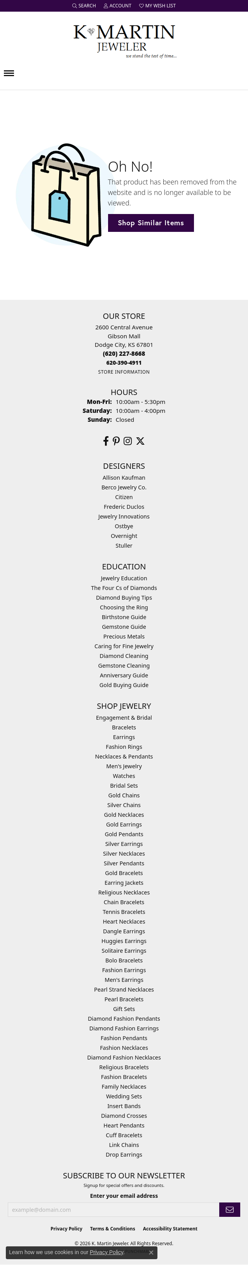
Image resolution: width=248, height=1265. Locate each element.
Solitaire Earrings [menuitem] (124, 950)
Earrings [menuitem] (124, 737)
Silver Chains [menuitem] (124, 805)
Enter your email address (124, 1195)
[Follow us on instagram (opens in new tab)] (128, 441)
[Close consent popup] (151, 1252)
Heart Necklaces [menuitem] (124, 921)
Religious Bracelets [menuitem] (123, 1067)
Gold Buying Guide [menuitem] (124, 685)
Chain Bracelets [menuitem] (124, 902)
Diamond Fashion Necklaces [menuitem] (124, 1057)
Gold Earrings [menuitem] (124, 824)
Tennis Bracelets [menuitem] (124, 911)
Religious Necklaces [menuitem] (124, 892)
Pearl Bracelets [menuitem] (124, 999)
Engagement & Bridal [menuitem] (124, 717)
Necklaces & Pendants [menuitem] (124, 756)
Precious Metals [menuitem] (124, 636)
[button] (84, 6)
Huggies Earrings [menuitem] (124, 941)
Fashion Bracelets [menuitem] (124, 1077)
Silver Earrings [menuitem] (124, 843)
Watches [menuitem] (124, 776)
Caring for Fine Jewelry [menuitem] (124, 646)
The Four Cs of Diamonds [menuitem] (124, 588)
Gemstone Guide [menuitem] (124, 626)
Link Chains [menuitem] (124, 1144)
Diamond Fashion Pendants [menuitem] (124, 1018)
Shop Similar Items (151, 222)
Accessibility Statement (170, 1228)
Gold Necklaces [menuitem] (124, 814)
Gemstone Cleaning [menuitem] (124, 665)
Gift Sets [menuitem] (124, 1009)
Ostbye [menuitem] (124, 526)
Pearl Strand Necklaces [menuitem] (124, 989)
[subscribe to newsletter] (229, 1209)
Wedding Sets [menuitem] (124, 1096)
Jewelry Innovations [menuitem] (124, 516)
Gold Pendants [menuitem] (124, 834)
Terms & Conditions (112, 1228)
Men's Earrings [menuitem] (124, 979)
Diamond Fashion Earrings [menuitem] (124, 1028)
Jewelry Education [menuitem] (124, 578)
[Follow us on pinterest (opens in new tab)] (116, 441)
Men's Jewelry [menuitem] (124, 766)
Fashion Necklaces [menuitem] (124, 1047)
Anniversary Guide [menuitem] (124, 675)
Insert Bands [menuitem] (124, 1106)
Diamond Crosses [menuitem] (124, 1115)
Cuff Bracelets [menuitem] (124, 1135)
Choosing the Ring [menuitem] (124, 607)
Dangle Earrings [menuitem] (124, 931)
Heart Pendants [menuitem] (123, 1125)
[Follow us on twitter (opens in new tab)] (140, 441)
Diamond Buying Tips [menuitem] (124, 597)
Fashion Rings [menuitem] (124, 746)
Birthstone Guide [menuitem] (124, 617)
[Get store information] (124, 372)
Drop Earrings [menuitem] (124, 1154)
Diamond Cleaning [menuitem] (124, 655)
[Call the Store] (124, 353)
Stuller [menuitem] (123, 545)
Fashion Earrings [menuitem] (124, 970)
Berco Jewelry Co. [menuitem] (124, 487)
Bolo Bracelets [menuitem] (124, 960)
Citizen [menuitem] (124, 497)
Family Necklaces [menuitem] (124, 1086)
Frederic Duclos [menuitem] (124, 506)
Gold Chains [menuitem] (124, 795)
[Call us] (124, 362)
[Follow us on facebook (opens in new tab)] (106, 441)
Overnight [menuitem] (124, 535)
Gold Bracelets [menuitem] (124, 873)
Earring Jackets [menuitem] (124, 882)
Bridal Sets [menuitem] (124, 785)
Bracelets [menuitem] (124, 727)
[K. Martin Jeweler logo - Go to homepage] (124, 40)
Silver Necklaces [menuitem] (124, 853)
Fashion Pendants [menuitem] (124, 1038)
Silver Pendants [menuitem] (124, 863)
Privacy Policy (66, 1228)
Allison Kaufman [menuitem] (124, 477)
